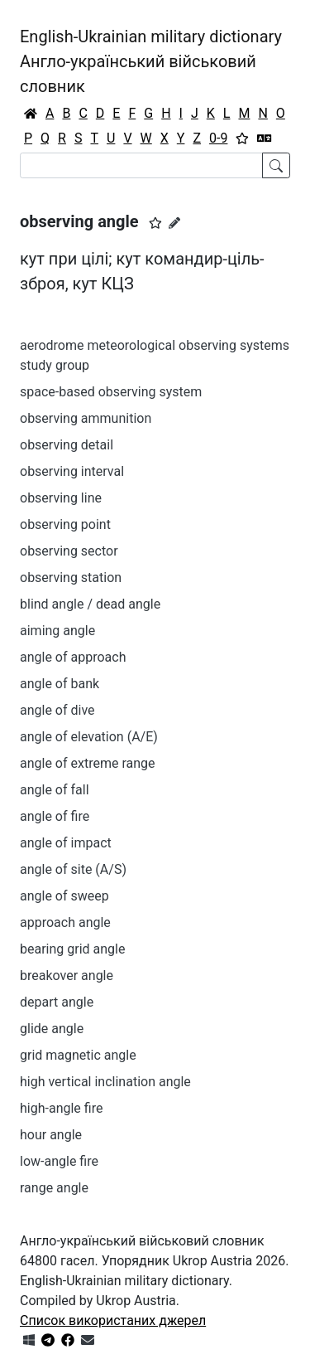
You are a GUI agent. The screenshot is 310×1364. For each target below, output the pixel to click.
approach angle (65, 922)
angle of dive (57, 710)
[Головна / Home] (30, 113)
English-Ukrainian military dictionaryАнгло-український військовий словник (151, 61)
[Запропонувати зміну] (174, 223)
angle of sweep (64, 896)
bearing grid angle (72, 949)
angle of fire (54, 816)
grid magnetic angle (78, 1055)
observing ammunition (85, 418)
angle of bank (59, 684)
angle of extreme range (87, 763)
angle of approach (73, 657)
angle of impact (66, 843)
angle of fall (54, 790)
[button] (155, 223)
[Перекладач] (264, 138)
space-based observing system (111, 392)
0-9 (218, 138)
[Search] (141, 165)
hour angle (51, 1135)
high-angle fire (61, 1108)
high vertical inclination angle (105, 1082)
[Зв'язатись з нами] (87, 1340)
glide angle (51, 1028)
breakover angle (66, 975)
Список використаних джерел (113, 1320)
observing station (71, 577)
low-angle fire (59, 1161)
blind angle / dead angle (90, 604)
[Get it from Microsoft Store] (29, 1340)
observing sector (69, 551)
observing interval (72, 471)
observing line (61, 498)
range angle (54, 1188)
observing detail (66, 445)
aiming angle (57, 630)
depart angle (56, 1002)
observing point (65, 524)
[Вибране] (242, 138)
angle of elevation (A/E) (89, 737)
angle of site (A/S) (73, 869)
